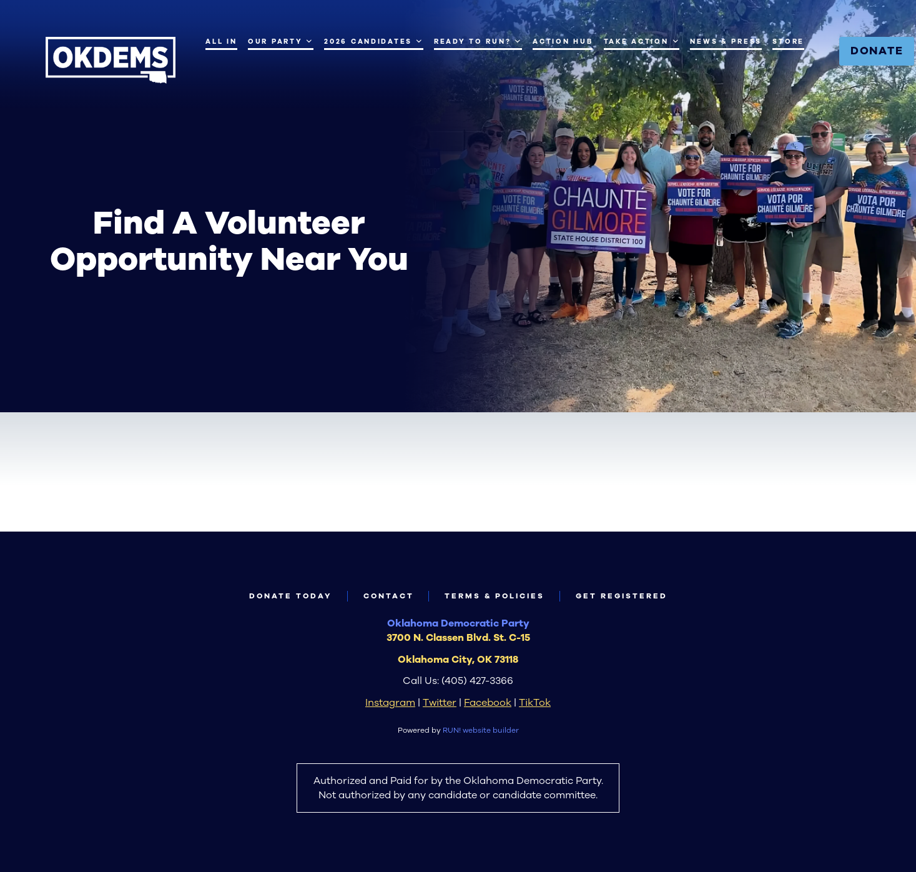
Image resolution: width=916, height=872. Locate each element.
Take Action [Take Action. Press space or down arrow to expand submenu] (641, 41)
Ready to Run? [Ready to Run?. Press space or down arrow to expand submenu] (478, 41)
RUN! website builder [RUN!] (481, 730)
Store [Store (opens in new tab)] (788, 41)
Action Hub (563, 41)
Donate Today (290, 596)
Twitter (439, 702)
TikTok (535, 702)
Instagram (390, 702)
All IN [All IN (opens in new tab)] (221, 41)
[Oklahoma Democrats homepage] (110, 60)
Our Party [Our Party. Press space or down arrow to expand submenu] (280, 41)
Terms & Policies (494, 596)
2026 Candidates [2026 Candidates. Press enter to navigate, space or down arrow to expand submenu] (373, 41)
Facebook (487, 702)
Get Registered (621, 596)
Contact (388, 596)
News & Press (726, 41)
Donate (877, 50)
